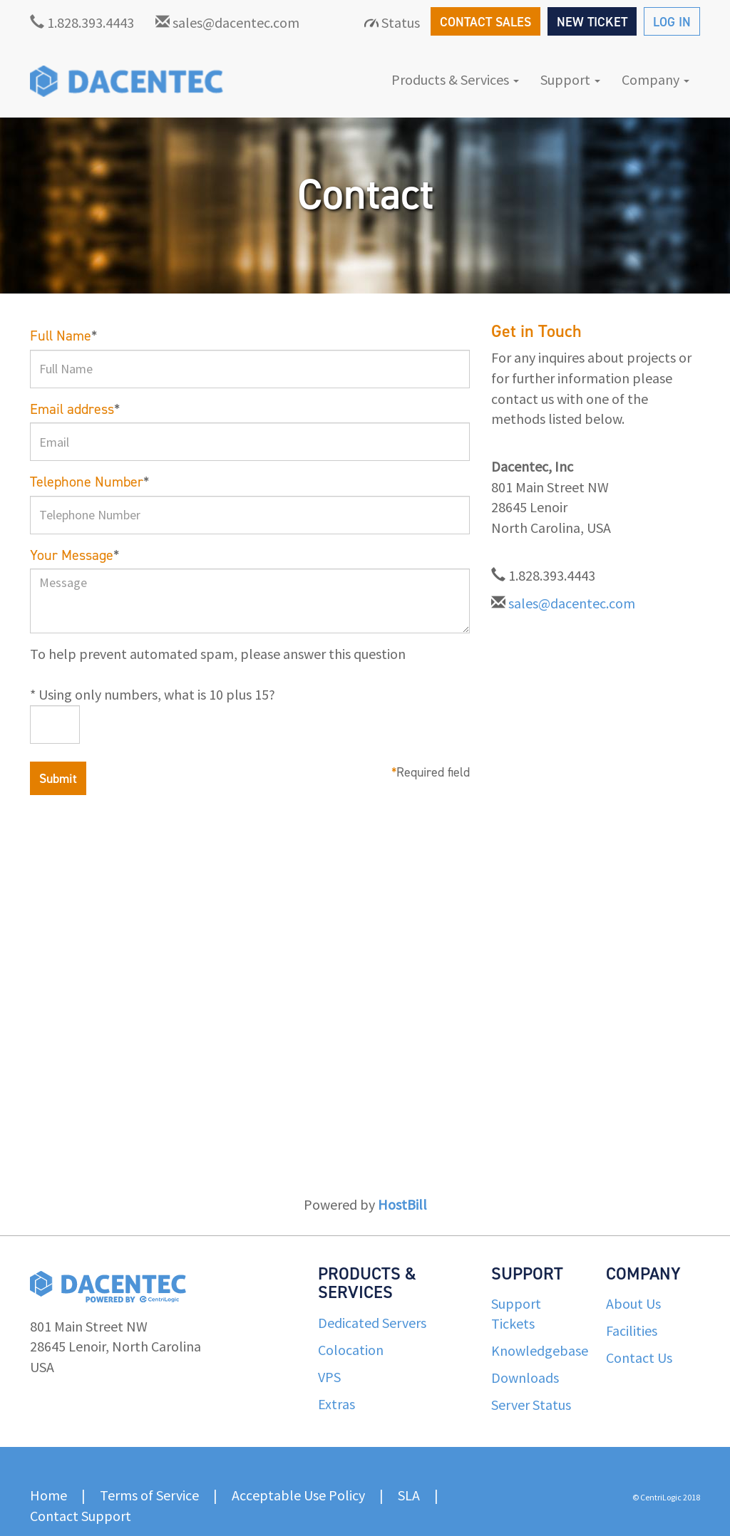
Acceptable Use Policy (298, 1495)
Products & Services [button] (455, 79)
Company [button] (655, 79)
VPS (329, 1377)
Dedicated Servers (372, 1323)
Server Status (531, 1404)
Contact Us (639, 1357)
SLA (409, 1495)
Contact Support (80, 1516)
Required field (430, 772)
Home (48, 1495)
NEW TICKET (592, 22)
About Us (633, 1303)
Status (392, 22)
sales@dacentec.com (227, 22)
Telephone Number (89, 481)
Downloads (525, 1377)
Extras (336, 1404)
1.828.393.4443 (82, 22)
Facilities (631, 1330)
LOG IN (672, 22)
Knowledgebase (539, 1350)
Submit (58, 778)
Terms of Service (149, 1495)
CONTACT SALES (485, 22)
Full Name (63, 335)
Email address (75, 409)
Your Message (74, 555)
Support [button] (570, 79)
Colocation (351, 1350)
